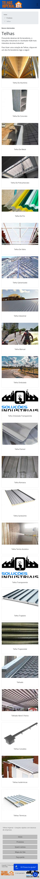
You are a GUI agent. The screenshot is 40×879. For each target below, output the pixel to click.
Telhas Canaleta (20, 749)
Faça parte (20, 857)
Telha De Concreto (20, 116)
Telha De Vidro (20, 249)
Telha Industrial (20, 316)
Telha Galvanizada (20, 282)
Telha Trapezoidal (20, 649)
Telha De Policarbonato (20, 183)
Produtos (20, 842)
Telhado (20, 682)
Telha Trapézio (20, 616)
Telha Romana (20, 482)
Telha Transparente (20, 582)
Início (20, 837)
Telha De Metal (20, 149)
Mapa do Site (20, 852)
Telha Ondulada (20, 382)
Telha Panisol (20, 449)
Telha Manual (20, 349)
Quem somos (20, 847)
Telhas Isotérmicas (20, 782)
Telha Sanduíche (19, 516)
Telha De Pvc (20, 216)
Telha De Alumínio (20, 83)
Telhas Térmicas (20, 815)
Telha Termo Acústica (20, 549)
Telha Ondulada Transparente (20, 416)
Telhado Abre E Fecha (19, 715)
